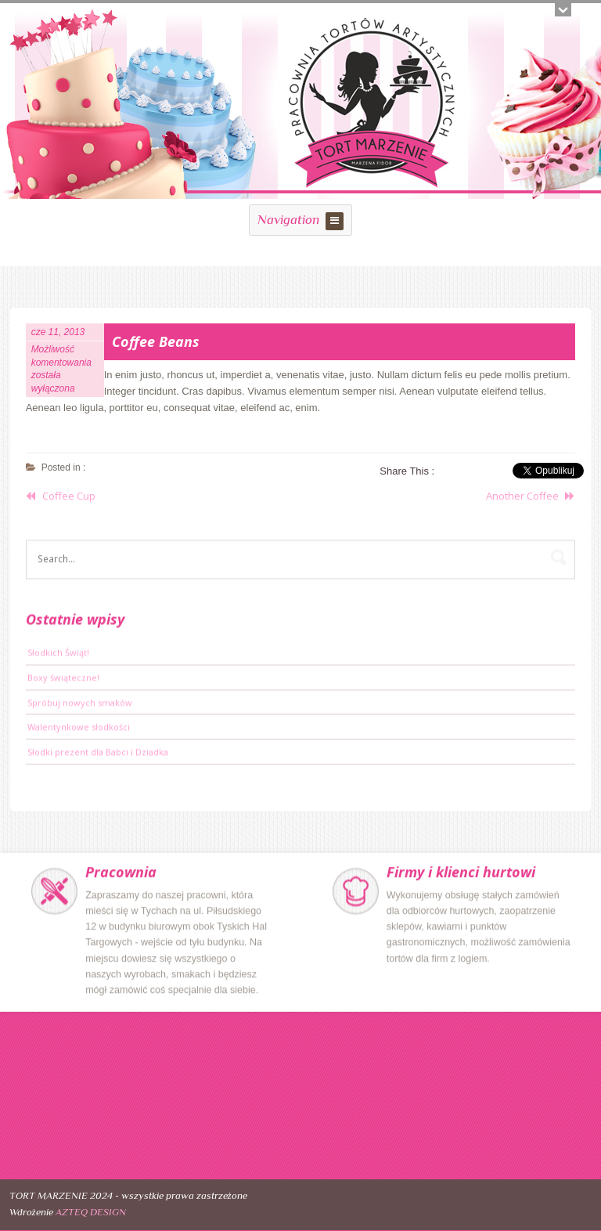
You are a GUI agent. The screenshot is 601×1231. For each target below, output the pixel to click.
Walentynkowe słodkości (78, 729)
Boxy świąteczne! (63, 679)
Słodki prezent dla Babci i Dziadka (97, 754)
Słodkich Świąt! (58, 654)
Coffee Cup (68, 496)
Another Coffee (522, 496)
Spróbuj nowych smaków (79, 703)
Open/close (563, 9)
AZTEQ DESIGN (91, 1212)
